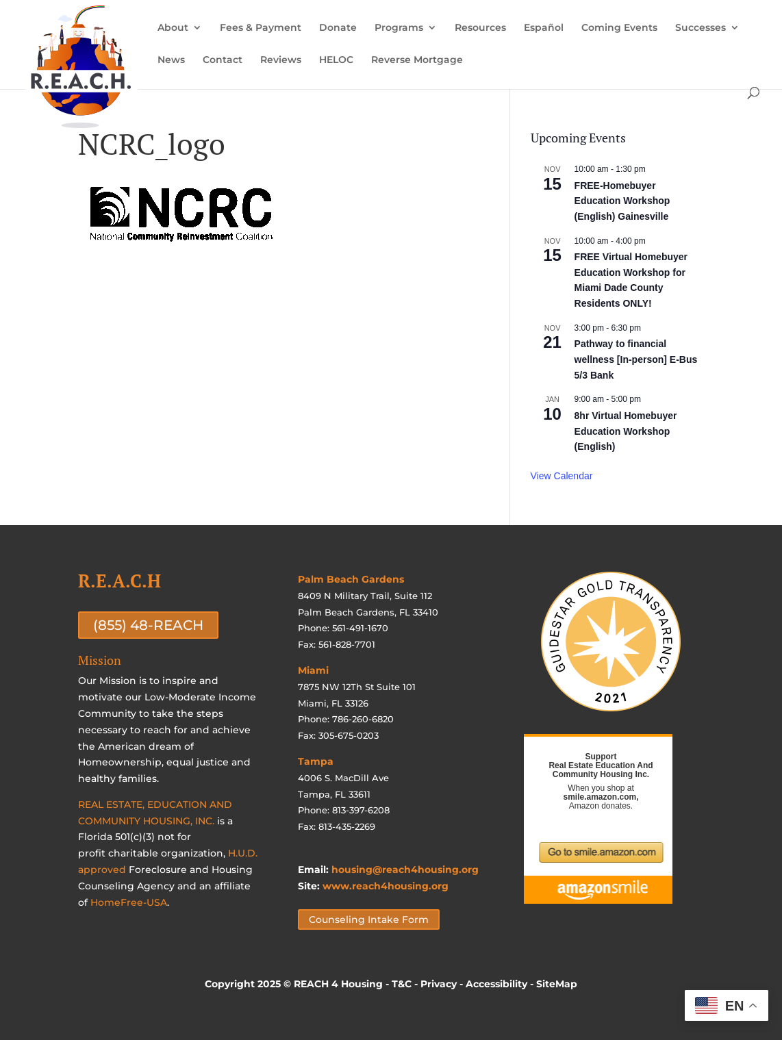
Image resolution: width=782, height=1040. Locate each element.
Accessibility (496, 984)
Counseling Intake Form (369, 919)
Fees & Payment (260, 28)
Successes (700, 28)
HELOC (336, 60)
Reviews (280, 60)
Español (544, 28)
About (172, 28)
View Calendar (562, 475)
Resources (480, 28)
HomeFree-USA (128, 902)
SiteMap (556, 984)
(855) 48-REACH (148, 625)
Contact (222, 60)
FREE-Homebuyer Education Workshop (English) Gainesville (622, 201)
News (171, 60)
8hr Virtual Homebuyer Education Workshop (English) (626, 431)
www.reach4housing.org (386, 886)
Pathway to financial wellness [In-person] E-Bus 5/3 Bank (636, 359)
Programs (399, 28)
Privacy (438, 984)
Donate (338, 28)
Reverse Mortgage (417, 60)
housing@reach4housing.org (405, 869)
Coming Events (619, 28)
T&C (402, 984)
